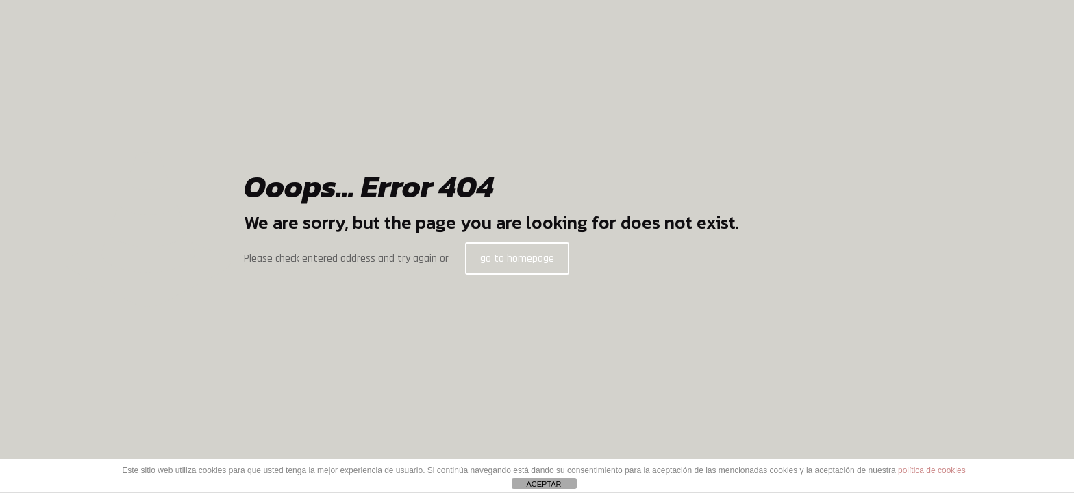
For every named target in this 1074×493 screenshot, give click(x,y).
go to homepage (517, 258)
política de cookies (932, 470)
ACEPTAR (543, 484)
